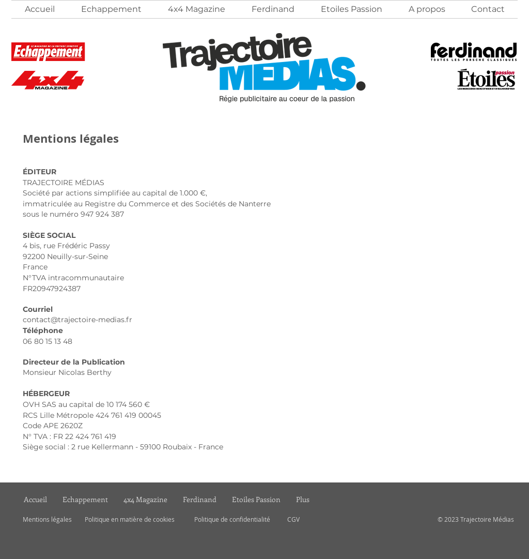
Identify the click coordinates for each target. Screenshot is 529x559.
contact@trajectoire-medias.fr (77, 319)
